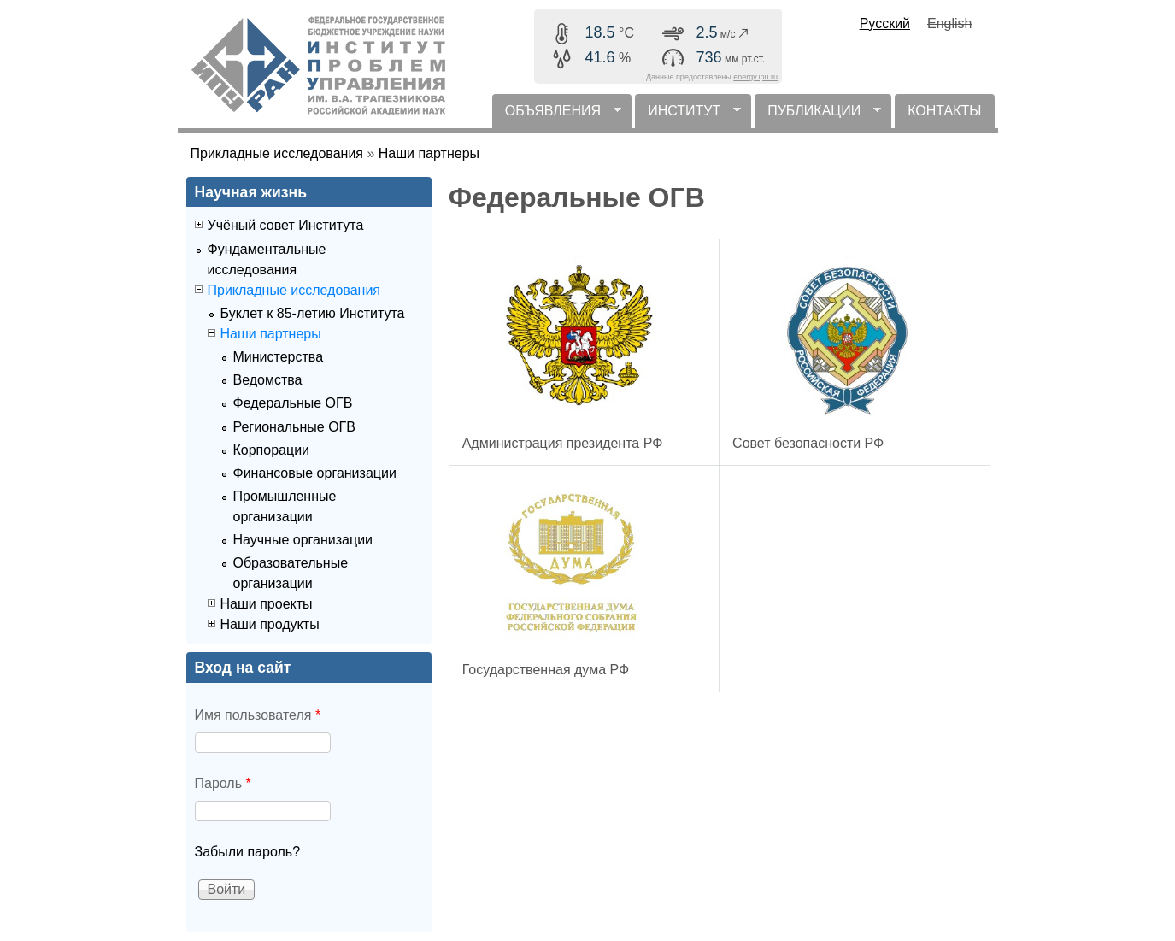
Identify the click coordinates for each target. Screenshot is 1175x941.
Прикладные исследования (277, 153)
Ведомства (268, 380)
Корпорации (271, 450)
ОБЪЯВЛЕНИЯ (556, 115)
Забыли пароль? (248, 851)
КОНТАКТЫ (944, 110)
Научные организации (303, 539)
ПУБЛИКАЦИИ (818, 115)
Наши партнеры (429, 153)
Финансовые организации (315, 473)
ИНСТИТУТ (688, 115)
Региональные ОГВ (294, 427)
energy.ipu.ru (755, 77)
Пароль (223, 783)
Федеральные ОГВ (293, 403)
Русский (885, 23)
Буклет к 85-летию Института (312, 313)
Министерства (278, 357)
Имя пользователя (258, 715)
